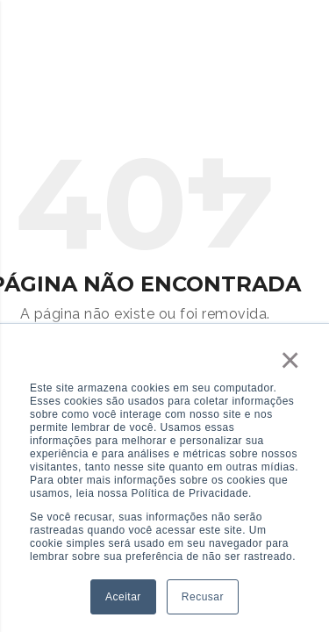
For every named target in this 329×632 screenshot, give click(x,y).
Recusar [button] (203, 597)
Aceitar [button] (123, 597)
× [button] (290, 360)
